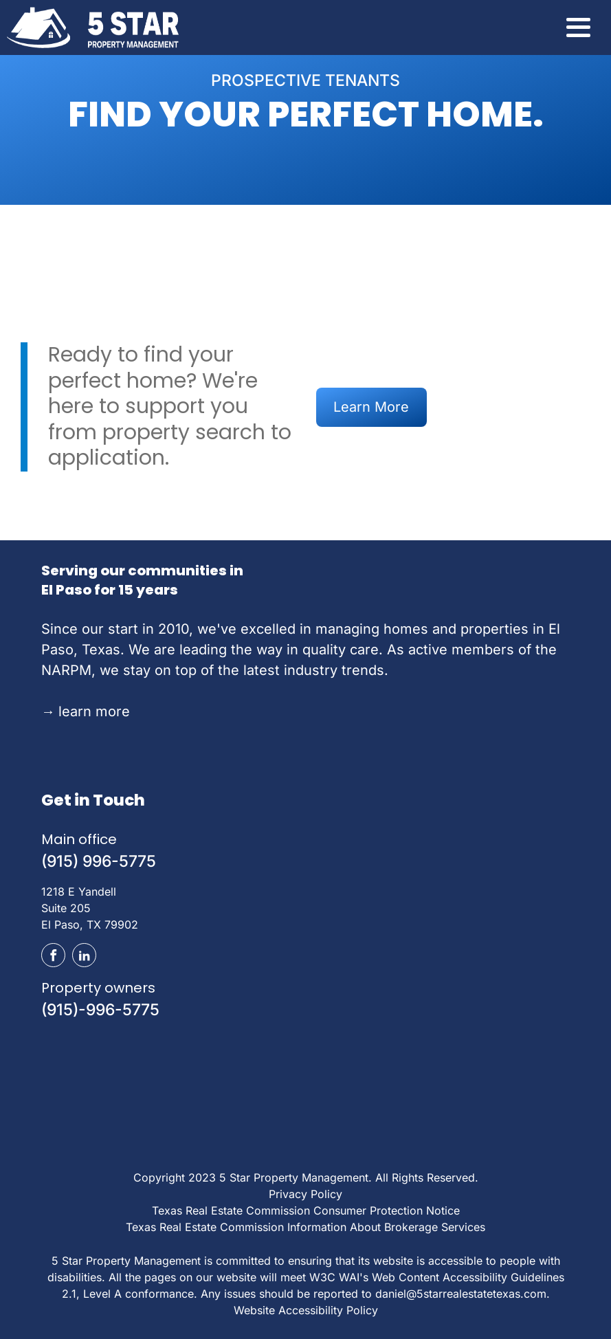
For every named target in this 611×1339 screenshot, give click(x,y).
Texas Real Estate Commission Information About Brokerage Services (305, 1227)
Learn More (371, 407)
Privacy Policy (305, 1194)
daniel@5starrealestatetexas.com (460, 1294)
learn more (85, 711)
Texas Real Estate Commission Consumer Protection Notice (306, 1210)
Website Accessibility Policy (306, 1310)
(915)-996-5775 (100, 1009)
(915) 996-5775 (98, 861)
